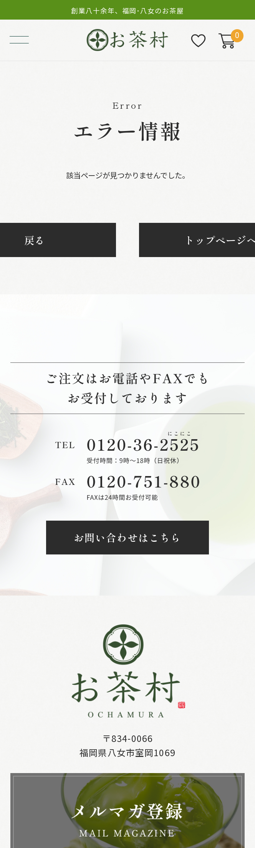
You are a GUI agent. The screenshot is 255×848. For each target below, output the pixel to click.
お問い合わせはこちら (127, 537)
